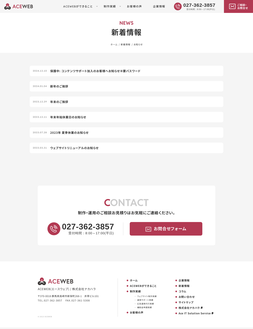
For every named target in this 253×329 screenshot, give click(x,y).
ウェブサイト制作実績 (147, 298)
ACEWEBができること (78, 6)
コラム (182, 293)
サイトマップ (186, 304)
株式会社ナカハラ (191, 309)
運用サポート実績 (145, 301)
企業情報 (159, 6)
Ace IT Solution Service (196, 315)
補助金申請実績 (144, 309)
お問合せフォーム (166, 230)
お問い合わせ (187, 298)
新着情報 (184, 287)
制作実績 (110, 6)
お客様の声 (134, 6)
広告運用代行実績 (145, 305)
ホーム (134, 282)
